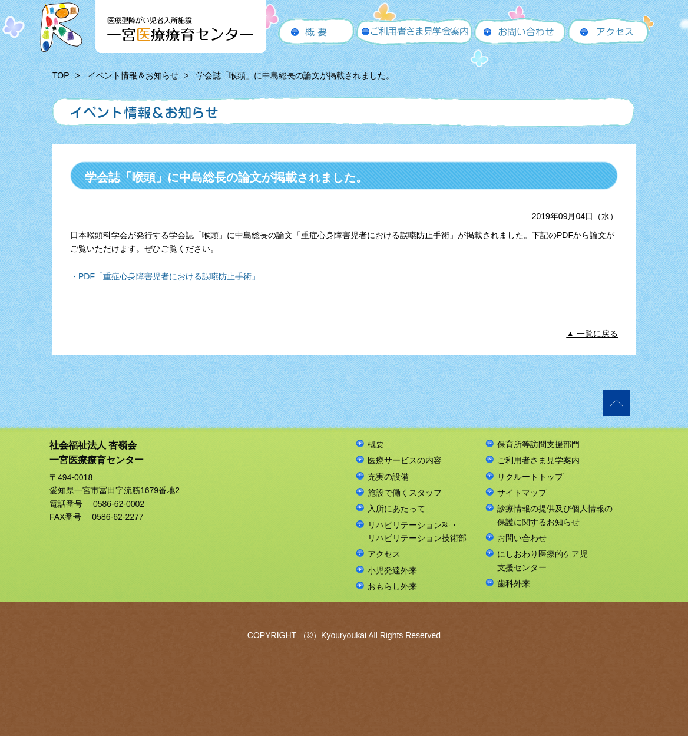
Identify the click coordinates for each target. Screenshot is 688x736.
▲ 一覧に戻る (592, 333)
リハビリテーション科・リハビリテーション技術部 (417, 531)
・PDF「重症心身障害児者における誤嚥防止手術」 (165, 276)
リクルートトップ (530, 476)
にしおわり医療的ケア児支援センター (542, 560)
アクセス (384, 554)
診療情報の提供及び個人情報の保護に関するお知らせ (555, 515)
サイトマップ (522, 492)
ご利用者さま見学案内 (538, 460)
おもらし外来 (392, 586)
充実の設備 (388, 476)
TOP (61, 75)
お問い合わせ (522, 538)
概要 (376, 444)
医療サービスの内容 (405, 460)
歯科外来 (513, 583)
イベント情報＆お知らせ (133, 75)
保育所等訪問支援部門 (538, 444)
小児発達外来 (392, 570)
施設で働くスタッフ (405, 492)
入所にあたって (396, 508)
